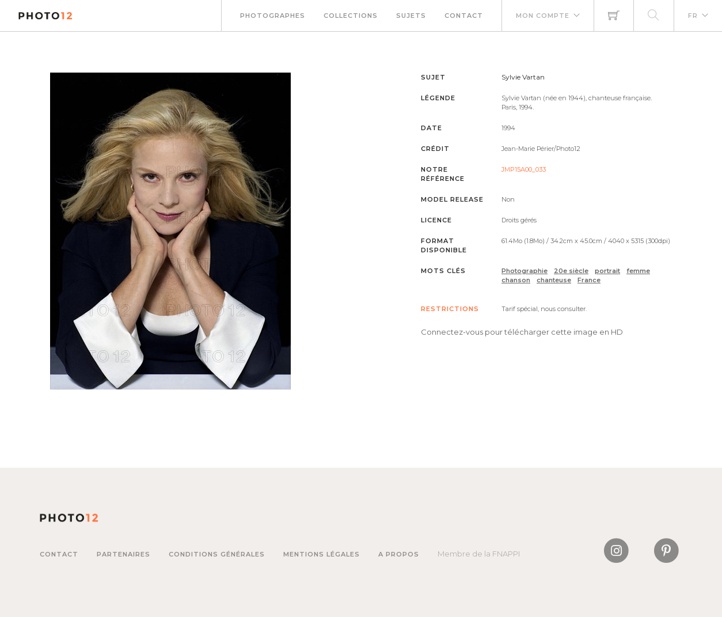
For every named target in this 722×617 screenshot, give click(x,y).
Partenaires (123, 554)
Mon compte (542, 16)
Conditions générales (217, 554)
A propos (398, 554)
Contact (463, 16)
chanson (515, 280)
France (589, 280)
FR (693, 16)
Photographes (272, 16)
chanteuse (554, 280)
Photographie (524, 271)
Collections (351, 16)
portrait (607, 271)
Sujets (411, 16)
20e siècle (571, 271)
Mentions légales (321, 554)
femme (638, 271)
